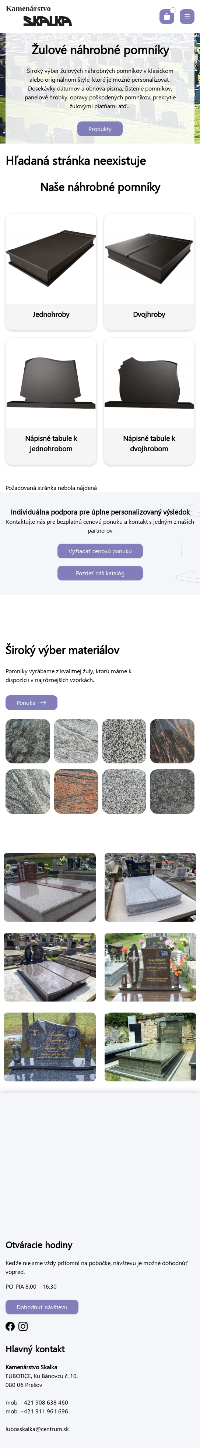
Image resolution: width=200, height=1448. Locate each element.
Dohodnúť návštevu (42, 1307)
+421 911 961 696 (43, 1411)
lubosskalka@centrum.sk (37, 1429)
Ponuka (31, 702)
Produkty (100, 129)
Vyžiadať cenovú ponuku (100, 551)
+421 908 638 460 (43, 1402)
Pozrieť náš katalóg (100, 573)
